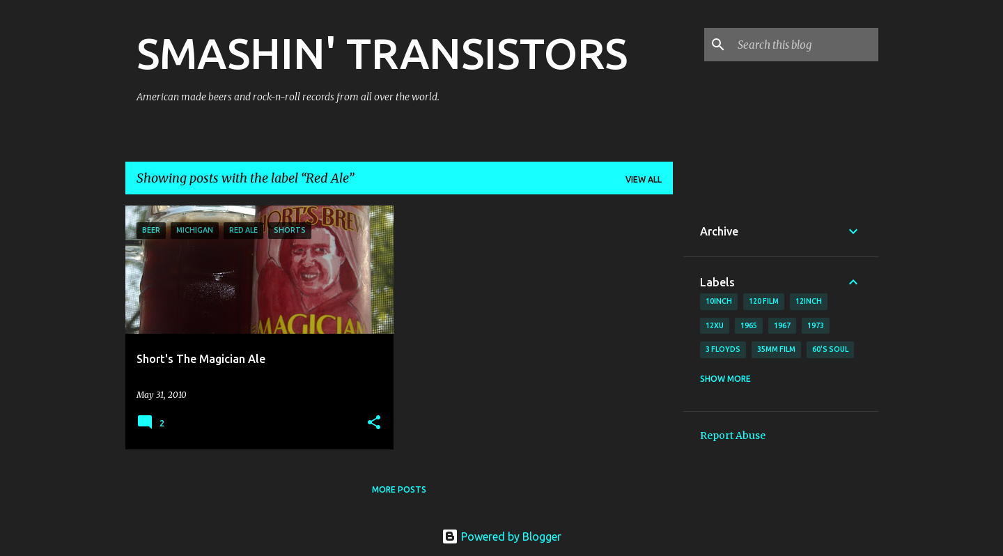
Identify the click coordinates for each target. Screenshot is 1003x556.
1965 (748, 325)
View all (643, 179)
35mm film (776, 349)
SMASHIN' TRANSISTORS (382, 53)
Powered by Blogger (501, 536)
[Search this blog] (805, 44)
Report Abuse (732, 435)
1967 (782, 325)
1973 (815, 325)
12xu (715, 325)
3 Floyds (723, 349)
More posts (399, 489)
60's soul (830, 349)
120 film (764, 301)
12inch (808, 301)
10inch (719, 301)
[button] (374, 423)
